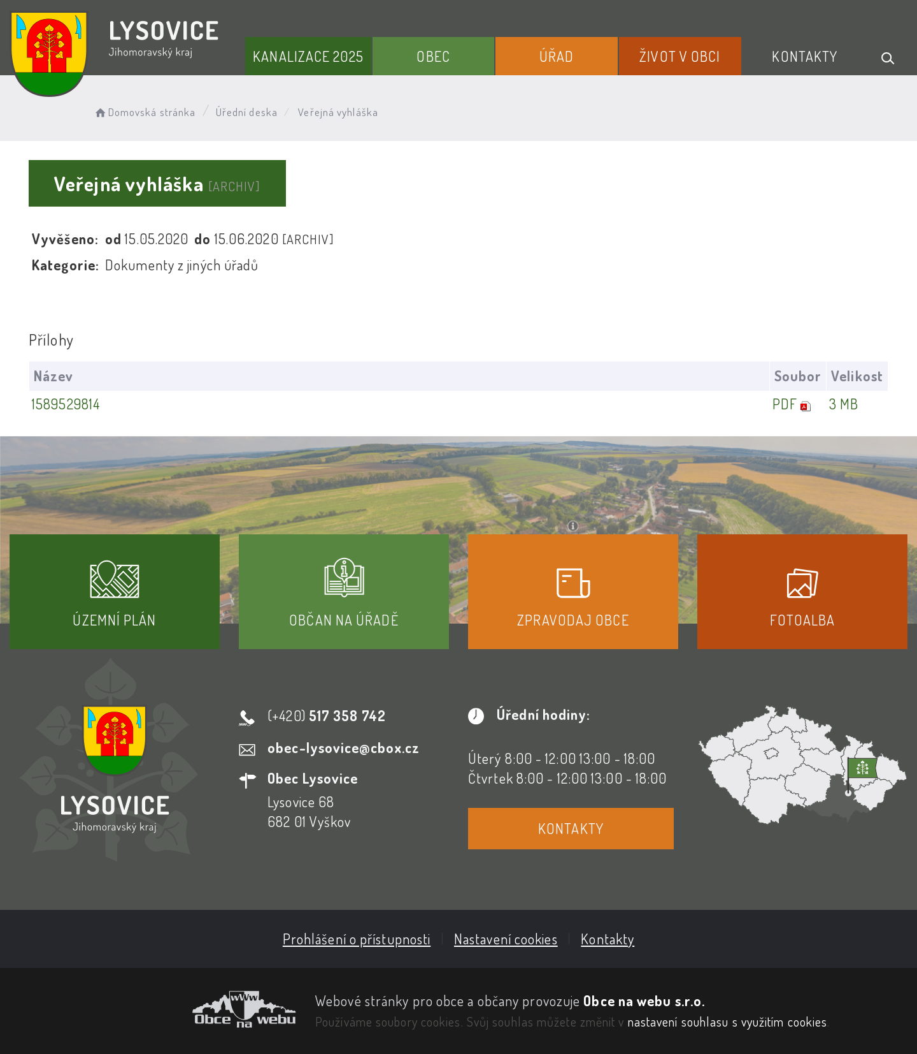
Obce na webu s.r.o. (644, 1000)
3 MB (843, 404)
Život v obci (679, 56)
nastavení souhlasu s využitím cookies (728, 1021)
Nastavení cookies (506, 939)
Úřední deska (247, 112)
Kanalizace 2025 (308, 56)
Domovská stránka (144, 112)
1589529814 (66, 404)
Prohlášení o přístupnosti (357, 939)
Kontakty (804, 56)
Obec (433, 56)
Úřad (556, 56)
